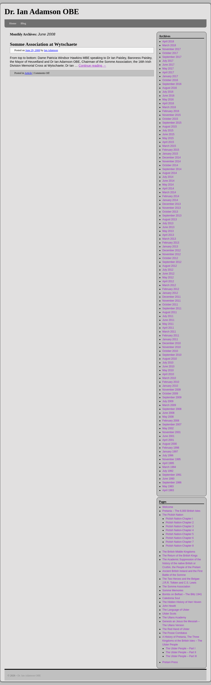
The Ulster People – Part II (181, 652)
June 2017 (168, 64)
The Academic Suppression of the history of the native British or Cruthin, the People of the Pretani (181, 563)
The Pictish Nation (172, 514)
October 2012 (170, 258)
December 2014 (171, 157)
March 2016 (169, 107)
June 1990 (168, 478)
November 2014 (171, 161)
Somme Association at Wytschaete (43, 44)
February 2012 (170, 289)
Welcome (167, 507)
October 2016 (170, 80)
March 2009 (169, 405)
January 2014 (170, 200)
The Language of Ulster (175, 609)
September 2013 (172, 215)
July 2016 (167, 91)
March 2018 (169, 45)
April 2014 (168, 188)
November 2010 (171, 347)
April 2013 (168, 234)
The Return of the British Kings (179, 555)
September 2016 (172, 84)
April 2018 (168, 41)
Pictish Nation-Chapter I (179, 518)
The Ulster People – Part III (181, 656)
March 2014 (169, 192)
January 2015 (170, 153)
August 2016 (169, 87)
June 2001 (168, 436)
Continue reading (92, 65)
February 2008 (170, 420)
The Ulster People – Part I (180, 648)
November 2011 (171, 300)
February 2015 (170, 149)
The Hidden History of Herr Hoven (181, 602)
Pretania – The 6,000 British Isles (181, 510)
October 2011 (170, 304)
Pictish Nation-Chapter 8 (180, 545)
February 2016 (170, 111)
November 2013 (171, 207)
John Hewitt (169, 605)
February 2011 (170, 335)
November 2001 (171, 432)
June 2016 (168, 95)
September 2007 (172, 424)
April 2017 (168, 72)
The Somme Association (176, 586)
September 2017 (172, 56)
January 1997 (170, 451)
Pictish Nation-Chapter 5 (180, 534)
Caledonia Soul (171, 598)
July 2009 (167, 401)
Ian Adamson (51, 50)
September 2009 (172, 397)
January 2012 (170, 292)
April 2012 (168, 281)
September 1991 (172, 474)
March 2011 (169, 331)
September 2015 (172, 122)
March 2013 (169, 238)
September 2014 (172, 169)
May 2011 (168, 323)
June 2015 (168, 134)
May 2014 (168, 184)
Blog (23, 23)
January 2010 (170, 385)
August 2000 (169, 443)
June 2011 (168, 320)
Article (28, 73)
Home (12, 23)
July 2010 (167, 362)
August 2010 (169, 358)
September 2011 (172, 308)
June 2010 (168, 366)
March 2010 (169, 378)
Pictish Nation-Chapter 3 (180, 526)
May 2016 (168, 99)
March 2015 (169, 145)
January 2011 (170, 339)
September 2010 (172, 354)
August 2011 (169, 312)
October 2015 (170, 118)
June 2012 (168, 273)
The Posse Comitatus (174, 632)
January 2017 (170, 76)
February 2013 (170, 242)
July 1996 (167, 455)
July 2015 (167, 130)
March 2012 (169, 285)
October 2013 (170, 211)
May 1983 (168, 486)
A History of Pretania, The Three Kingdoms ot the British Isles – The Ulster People (182, 640)
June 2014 (168, 180)
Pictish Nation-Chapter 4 (180, 530)
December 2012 (171, 250)
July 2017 (167, 60)
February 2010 (170, 381)
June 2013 (168, 227)
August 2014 (169, 173)
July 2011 (167, 316)
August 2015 (169, 126)
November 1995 (171, 459)
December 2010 (171, 343)
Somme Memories (172, 590)
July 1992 (167, 470)
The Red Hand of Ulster (176, 629)
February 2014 (170, 196)
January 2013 (170, 246)
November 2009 (171, 389)
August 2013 (169, 219)
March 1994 (169, 467)
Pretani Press (170, 662)
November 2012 (171, 254)
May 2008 (168, 416)
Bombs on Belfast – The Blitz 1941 (182, 594)
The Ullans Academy (174, 617)
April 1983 (168, 490)
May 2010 (168, 370)
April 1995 (168, 463)
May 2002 (168, 428)
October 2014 (170, 165)
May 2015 (168, 138)
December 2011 (171, 296)
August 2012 (169, 265)
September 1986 (172, 482)
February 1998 (170, 447)
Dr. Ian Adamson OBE (42, 11)
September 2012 (172, 262)
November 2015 (171, 114)
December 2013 (171, 203)
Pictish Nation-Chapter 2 (180, 522)
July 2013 (167, 223)
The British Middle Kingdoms (178, 551)
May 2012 (168, 277)
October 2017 (170, 53)
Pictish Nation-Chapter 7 (180, 541)
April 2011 (168, 327)
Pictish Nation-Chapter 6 (180, 537)
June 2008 (168, 412)
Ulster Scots (169, 613)
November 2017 (171, 49)
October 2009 (170, 393)
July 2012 (167, 269)
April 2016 (168, 103)
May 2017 (168, 68)
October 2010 (170, 350)
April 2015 (168, 142)
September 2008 (172, 409)
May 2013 (168, 231)
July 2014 (167, 176)
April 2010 (168, 374)
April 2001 (168, 439)
